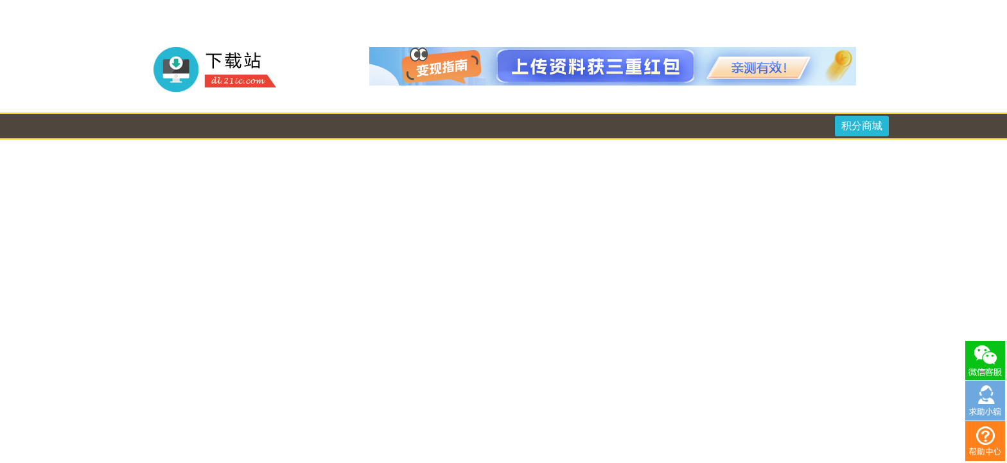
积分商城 (861, 125)
